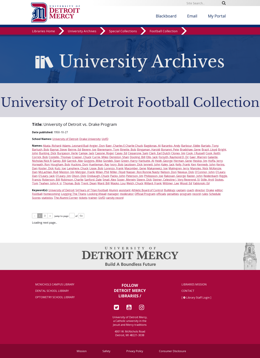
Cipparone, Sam (138, 153)
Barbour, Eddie (190, 146)
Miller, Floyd (117, 172)
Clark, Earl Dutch (159, 153)
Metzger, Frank (85, 172)
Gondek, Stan (111, 161)
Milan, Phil (102, 172)
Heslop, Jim (200, 161)
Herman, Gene (183, 161)
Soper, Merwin (126, 179)
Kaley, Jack (167, 164)
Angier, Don (97, 146)
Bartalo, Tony (209, 146)
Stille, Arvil (207, 179)
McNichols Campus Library (54, 284)
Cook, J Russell (195, 153)
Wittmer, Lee (171, 183)
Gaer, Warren (198, 157)
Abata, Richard (52, 146)
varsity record (114, 198)
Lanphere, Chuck (77, 168)
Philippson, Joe (153, 176)
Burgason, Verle (67, 153)
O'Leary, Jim (63, 176)
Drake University (89, 139)
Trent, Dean (88, 183)
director (200, 190)
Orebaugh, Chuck (98, 176)
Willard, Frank (153, 183)
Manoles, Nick (199, 168)
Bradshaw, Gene (190, 149)
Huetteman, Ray (99, 164)
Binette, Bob (128, 149)
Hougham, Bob (60, 164)
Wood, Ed (186, 183)
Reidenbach (210, 176)
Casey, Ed (121, 153)
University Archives (82, 33)
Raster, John (194, 176)
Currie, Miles (100, 157)
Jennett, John (152, 164)
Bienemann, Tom (108, 149)
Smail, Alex (109, 179)
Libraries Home (43, 33)
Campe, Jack (86, 153)
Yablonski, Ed (201, 183)
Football (37, 194)
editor (219, 190)
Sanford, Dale (92, 179)
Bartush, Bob (40, 149)
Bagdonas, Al (152, 146)
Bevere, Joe (89, 149)
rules (205, 194)
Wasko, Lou (118, 183)
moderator (127, 194)
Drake (210, 190)
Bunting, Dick (47, 153)
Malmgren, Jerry (179, 168)
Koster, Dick (46, 168)
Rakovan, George (175, 176)
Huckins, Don (79, 164)
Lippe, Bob (96, 168)
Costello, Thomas (60, 157)
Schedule (214, 194)
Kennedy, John (206, 164)
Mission (82, 351)
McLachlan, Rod (48, 172)
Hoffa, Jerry (215, 161)
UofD (105, 139)
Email (192, 16)
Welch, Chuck (134, 183)
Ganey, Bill (59, 161)
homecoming (51, 194)
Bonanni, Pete (170, 149)
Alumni (113, 190)
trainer (92, 198)
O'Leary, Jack (46, 176)
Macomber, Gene (135, 168)
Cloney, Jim (178, 153)
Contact (187, 290)
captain (181, 190)
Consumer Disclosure (172, 351)
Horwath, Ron (40, 164)
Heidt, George (163, 161)
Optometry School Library (55, 297)
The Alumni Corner (66, 198)
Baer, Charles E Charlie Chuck (124, 146)
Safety (106, 351)
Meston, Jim (66, 172)
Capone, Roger (104, 153)
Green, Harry (129, 161)
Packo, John (117, 176)
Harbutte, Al (146, 161)
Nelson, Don (168, 172)
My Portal (217, 16)
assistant (124, 190)
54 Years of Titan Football (91, 190)
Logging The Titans (73, 194)
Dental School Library (52, 290)
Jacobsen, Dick (133, 164)
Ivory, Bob (116, 164)
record (196, 194)
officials (161, 194)
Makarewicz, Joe (157, 168)
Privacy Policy (134, 351)
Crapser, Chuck (81, 157)
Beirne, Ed (74, 149)
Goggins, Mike (93, 161)
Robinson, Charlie (72, 179)
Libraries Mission (194, 284)
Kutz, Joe (60, 168)
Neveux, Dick (185, 172)
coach (190, 190)
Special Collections (123, 33)
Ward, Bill (103, 183)
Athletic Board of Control (147, 190)
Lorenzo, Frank (113, 168)
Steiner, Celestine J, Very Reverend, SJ (176, 179)
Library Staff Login (198, 297)
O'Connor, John (204, 172)
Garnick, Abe (75, 161)
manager (113, 194)
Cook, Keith (213, 153)
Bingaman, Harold (148, 149)
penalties (173, 194)
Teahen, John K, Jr (50, 183)
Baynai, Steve (58, 149)
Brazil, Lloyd (209, 149)
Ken (193, 164)
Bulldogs (169, 190)
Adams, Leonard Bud (75, 146)
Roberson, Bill (51, 179)
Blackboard (166, 16)
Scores (36, 198)
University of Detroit (65, 139)
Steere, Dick (144, 179)
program (185, 194)
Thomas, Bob (71, 183)
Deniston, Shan (119, 157)
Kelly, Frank (182, 164)
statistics (47, 198)
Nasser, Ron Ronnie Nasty (142, 172)
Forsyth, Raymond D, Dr (174, 157)
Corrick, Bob (40, 157)
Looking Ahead (96, 194)
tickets (83, 198)
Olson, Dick (79, 176)
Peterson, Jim (134, 176)
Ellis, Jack (152, 157)
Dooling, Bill (137, 157)
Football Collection (164, 33)
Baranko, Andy (171, 146)
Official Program (145, 194)
